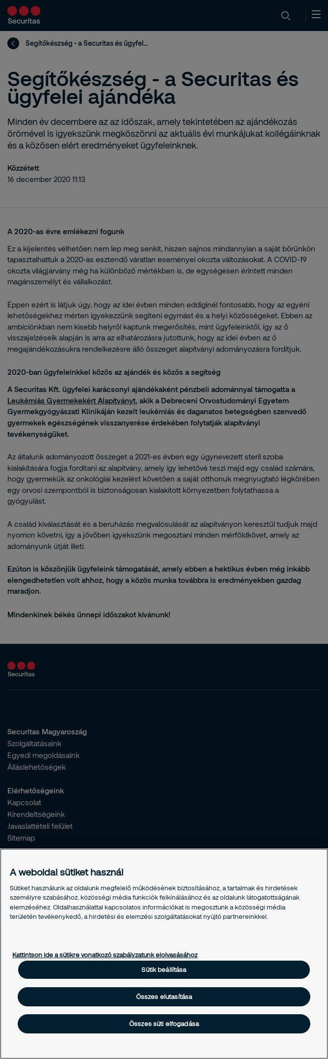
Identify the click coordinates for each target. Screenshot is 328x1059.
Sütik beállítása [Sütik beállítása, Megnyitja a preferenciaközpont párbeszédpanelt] (163, 969)
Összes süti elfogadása (164, 1024)
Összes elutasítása (164, 996)
